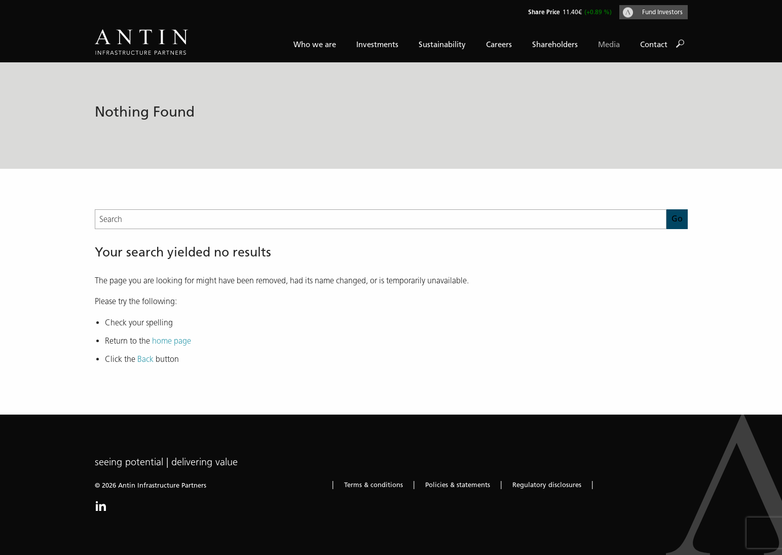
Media (609, 44)
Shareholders (555, 44)
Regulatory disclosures (546, 485)
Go (680, 44)
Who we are (314, 44)
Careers (499, 44)
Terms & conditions (373, 485)
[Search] (380, 219)
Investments (377, 44)
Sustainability (442, 44)
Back (145, 359)
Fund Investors (662, 12)
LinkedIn (101, 506)
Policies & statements (457, 485)
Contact (653, 44)
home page (171, 341)
